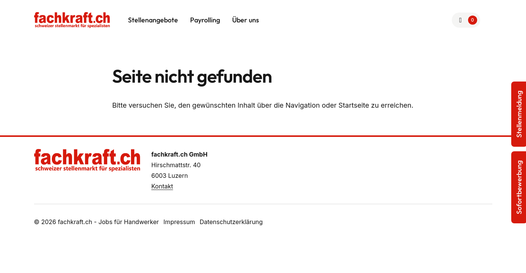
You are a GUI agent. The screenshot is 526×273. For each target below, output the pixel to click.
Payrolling (205, 20)
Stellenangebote (153, 20)
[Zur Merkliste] (466, 20)
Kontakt (162, 186)
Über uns (245, 20)
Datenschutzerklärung (231, 222)
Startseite (354, 105)
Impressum (179, 222)
